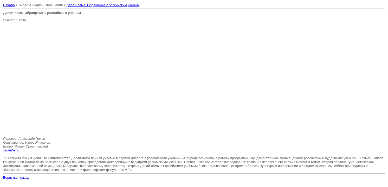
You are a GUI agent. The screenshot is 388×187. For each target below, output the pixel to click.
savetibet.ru (11, 150)
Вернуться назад (16, 177)
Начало (9, 5)
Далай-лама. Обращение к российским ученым (103, 5)
